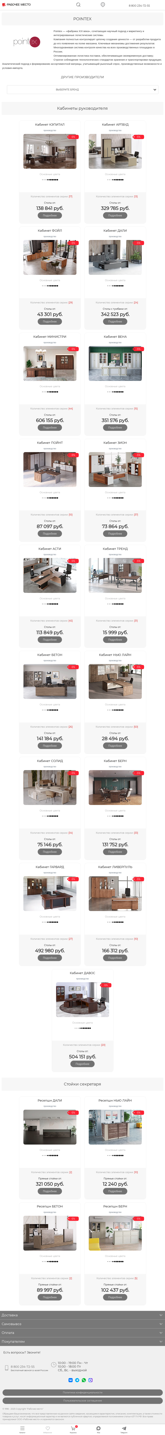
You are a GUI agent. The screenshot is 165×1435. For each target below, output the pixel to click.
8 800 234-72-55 (139, 5)
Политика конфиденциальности (82, 1392)
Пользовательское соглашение (82, 1400)
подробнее (50, 215)
